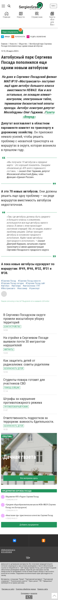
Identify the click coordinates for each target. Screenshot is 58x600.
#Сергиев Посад (8, 281)
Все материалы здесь (29, 478)
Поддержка (25, 593)
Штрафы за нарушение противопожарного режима (22, 401)
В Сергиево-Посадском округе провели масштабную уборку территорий (24, 318)
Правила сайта (42, 589)
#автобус (5, 286)
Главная (6, 15)
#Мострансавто (8, 288)
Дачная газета (19, 457)
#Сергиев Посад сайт (35, 283)
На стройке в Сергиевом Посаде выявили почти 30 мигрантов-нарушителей (25, 341)
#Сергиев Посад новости (29, 281)
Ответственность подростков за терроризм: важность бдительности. (28, 420)
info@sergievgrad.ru (8, 550)
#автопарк (16, 286)
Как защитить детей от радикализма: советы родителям (26, 362)
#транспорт (34, 288)
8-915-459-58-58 (6, 552)
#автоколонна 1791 (31, 286)
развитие (34, 593)
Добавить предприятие (29, 525)
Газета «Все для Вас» (52, 19)
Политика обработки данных (26, 589)
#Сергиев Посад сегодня (12, 283)
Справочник (36, 15)
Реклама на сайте (8, 589)
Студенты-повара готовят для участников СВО (24, 381)
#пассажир (22, 288)
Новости (21, 15)
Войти (53, 6)
